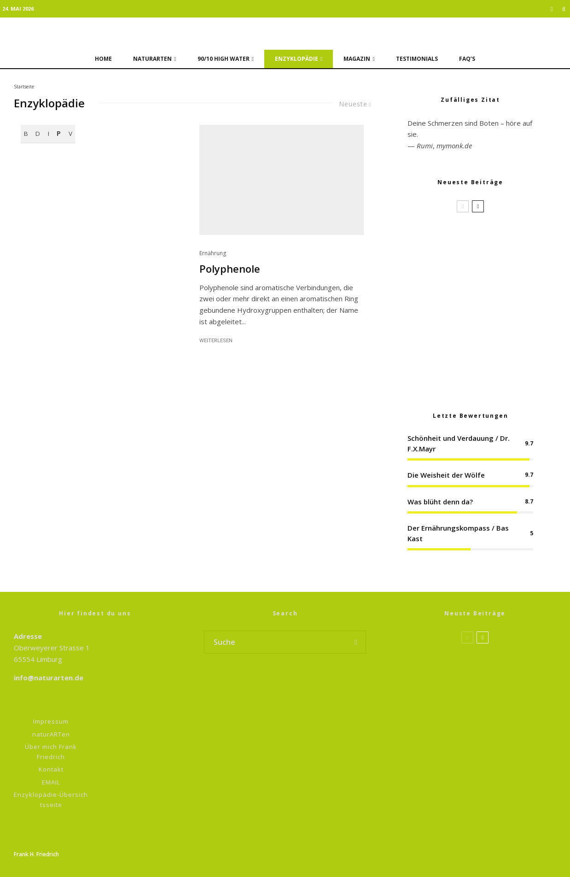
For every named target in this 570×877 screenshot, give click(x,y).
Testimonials (417, 59)
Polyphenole (229, 269)
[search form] (275, 642)
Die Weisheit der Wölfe (446, 474)
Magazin (356, 59)
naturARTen (152, 59)
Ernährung (212, 253)
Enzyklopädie (296, 59)
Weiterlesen (216, 341)
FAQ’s (467, 59)
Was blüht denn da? (440, 501)
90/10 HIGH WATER (224, 59)
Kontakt (51, 769)
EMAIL (51, 782)
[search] (356, 642)
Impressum (51, 721)
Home (103, 59)
